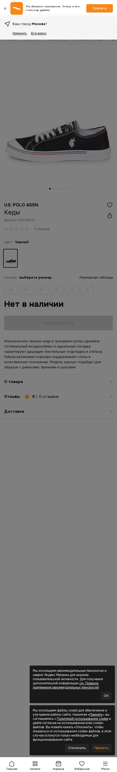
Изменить (19, 33)
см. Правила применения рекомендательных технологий (66, 685)
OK (106, 695)
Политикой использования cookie (82, 719)
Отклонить (77, 748)
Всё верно (38, 33)
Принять (95, 715)
